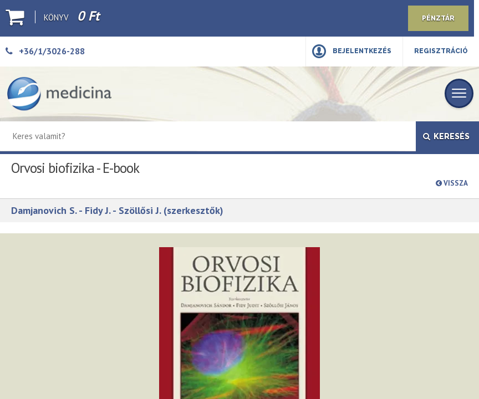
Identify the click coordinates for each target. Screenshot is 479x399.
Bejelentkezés (362, 51)
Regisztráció (441, 51)
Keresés (446, 136)
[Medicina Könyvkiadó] (59, 94)
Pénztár (438, 18)
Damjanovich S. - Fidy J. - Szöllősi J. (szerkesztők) (117, 210)
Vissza (452, 183)
